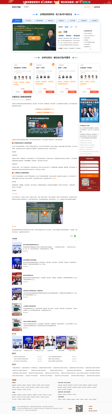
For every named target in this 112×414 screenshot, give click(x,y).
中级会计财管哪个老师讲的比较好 (21, 358)
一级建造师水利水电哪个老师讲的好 (35, 373)
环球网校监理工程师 (39, 350)
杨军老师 (59, 389)
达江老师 (74, 394)
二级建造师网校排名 (25, 367)
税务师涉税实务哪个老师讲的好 (93, 375)
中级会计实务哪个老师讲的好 (29, 321)
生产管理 (72, 20)
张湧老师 (24, 385)
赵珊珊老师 (14, 385)
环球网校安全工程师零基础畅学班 (87, 147)
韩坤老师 (47, 397)
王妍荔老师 (60, 385)
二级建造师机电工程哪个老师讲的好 (92, 367)
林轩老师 (14, 226)
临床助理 (94, 399)
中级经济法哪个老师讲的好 (17, 375)
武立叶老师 (27, 387)
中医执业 (77, 399)
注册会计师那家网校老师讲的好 (55, 356)
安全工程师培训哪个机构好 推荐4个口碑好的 (89, 151)
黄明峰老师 (29, 394)
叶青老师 (80, 385)
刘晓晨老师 (35, 394)
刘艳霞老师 (19, 389)
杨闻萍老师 (85, 385)
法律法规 (83, 20)
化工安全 (28, 20)
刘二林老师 (49, 394)
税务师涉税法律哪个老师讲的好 (78, 375)
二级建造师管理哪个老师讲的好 (45, 367)
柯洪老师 (42, 387)
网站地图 (90, 408)
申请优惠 (28, 91)
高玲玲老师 (19, 385)
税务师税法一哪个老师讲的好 (32, 375)
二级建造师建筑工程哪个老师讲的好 (76, 367)
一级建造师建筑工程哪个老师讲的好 (92, 370)
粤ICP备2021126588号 (93, 410)
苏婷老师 (43, 385)
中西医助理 (68, 399)
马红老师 (22, 387)
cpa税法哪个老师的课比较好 (29, 306)
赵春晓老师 (14, 394)
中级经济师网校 (61, 350)
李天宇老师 (14, 193)
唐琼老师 (64, 394)
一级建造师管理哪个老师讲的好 (56, 370)
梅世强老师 (19, 394)
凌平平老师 (23, 397)
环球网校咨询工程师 (17, 350)
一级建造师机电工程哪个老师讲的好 (19, 373)
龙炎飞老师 (29, 389)
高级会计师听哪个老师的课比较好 (55, 361)
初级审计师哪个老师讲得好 (54, 358)
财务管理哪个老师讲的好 (95, 373)
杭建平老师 (65, 385)
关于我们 (90, 406)
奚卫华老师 (75, 385)
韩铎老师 (13, 397)
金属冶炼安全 (39, 20)
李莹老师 (13, 387)
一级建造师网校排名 (16, 367)
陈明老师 (38, 385)
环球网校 (13, 382)
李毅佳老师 (60, 394)
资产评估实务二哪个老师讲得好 (20, 361)
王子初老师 (18, 397)
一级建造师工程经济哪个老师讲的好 (67, 373)
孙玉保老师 (37, 387)
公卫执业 (90, 399)
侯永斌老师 (64, 389)
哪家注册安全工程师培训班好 (86, 149)
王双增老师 (46, 387)
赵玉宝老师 (84, 387)
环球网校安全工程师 (16, 99)
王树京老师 (34, 385)
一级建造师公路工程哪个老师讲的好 (51, 373)
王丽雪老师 (29, 385)
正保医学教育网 (61, 396)
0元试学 (40, 91)
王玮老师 (24, 389)
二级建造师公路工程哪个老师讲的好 (38, 370)
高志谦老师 (69, 389)
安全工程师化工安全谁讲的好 (86, 153)
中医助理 (59, 399)
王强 (66, 26)
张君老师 (18, 387)
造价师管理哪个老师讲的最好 (29, 260)
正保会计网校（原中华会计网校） (64, 382)
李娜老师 (24, 399)
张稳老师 (79, 387)
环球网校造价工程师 (28, 350)
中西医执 (86, 399)
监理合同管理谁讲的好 (28, 275)
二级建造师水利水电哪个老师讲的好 (19, 370)
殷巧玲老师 (14, 389)
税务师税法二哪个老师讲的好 (46, 375)
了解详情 (18, 91)
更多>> (91, 49)
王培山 (71, 26)
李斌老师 (64, 387)
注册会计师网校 (72, 350)
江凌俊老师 (42, 397)
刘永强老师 (29, 399)
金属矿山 (61, 20)
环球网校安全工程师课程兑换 (86, 140)
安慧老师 (44, 394)
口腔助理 (64, 399)
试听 (33, 38)
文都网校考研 (50, 350)
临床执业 (73, 399)
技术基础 (94, 20)
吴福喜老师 (89, 387)
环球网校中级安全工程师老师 (86, 142)
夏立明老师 (32, 387)
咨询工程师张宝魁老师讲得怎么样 (30, 244)
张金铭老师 (53, 178)
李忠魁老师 (74, 387)
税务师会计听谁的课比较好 (19, 356)
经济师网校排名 (34, 367)
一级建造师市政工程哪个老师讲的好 (73, 370)
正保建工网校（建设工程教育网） (64, 391)
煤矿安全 (50, 20)
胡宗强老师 (24, 394)
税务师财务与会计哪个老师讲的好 (62, 375)
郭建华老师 (69, 387)
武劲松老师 (95, 385)
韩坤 (76, 26)
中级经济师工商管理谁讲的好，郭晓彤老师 (33, 290)
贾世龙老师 (69, 394)
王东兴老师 (40, 394)
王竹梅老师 (19, 399)
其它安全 (17, 20)
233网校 (13, 392)
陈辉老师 (28, 397)
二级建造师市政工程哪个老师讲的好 (60, 367)
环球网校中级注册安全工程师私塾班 (87, 145)
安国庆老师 (47, 385)
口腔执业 (82, 399)
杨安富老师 (60, 387)
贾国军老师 (70, 385)
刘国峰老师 (90, 385)
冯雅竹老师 (94, 387)
